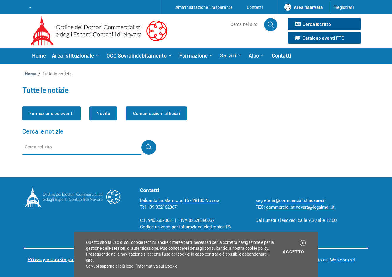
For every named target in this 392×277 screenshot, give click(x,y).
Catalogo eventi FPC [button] (319, 38)
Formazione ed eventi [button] (51, 113)
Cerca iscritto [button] (313, 24)
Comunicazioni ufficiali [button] (156, 113)
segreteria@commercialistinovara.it (291, 200)
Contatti (255, 7)
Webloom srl (342, 260)
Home (39, 55)
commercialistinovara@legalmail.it (300, 207)
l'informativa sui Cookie (156, 266)
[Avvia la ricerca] (271, 24)
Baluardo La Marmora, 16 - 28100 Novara (179, 200)
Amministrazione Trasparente (204, 7)
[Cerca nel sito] (237, 24)
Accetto (294, 251)
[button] (302, 242)
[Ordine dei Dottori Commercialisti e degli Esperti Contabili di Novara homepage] (100, 30)
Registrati (344, 7)
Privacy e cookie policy (55, 259)
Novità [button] (103, 113)
